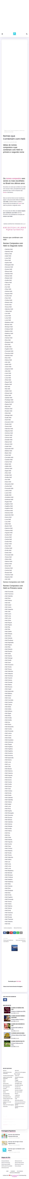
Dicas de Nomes (5, 1160)
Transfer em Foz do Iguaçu (19, 1107)
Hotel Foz (17, 1075)
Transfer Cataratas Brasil (19, 1078)
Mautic (16, 1093)
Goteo (4, 1091)
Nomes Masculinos (19, 1162)
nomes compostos (15, 130)
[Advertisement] (14, 16)
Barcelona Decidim (7, 1085)
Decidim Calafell (19, 1090)
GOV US (4, 1070)
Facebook (13, 1171)
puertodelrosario (7, 1096)
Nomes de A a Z (18, 1160)
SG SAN (18, 981)
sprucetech (5, 1090)
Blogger (16, 1080)
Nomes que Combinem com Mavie (16, 1149)
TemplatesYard (15, 1175)
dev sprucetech (18, 1091)
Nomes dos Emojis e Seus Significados (15, 1142)
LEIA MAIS (17, 1013)
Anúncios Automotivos (20, 1102)
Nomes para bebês (6, 1164)
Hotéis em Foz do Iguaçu (7, 1102)
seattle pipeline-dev (8, 1098)
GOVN (4, 1080)
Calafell (5, 1088)
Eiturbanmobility (19, 1085)
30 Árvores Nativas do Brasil (17, 1033)
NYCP (4, 1081)
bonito (5, 192)
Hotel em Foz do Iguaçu (20, 1072)
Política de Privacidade (7, 1165)
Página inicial (7, 130)
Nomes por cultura (19, 1164)
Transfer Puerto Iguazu (8, 1075)
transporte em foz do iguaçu (20, 1104)
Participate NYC (18, 1081)
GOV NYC (17, 1070)
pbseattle (17, 1096)
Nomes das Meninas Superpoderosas (14, 1135)
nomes (20, 203)
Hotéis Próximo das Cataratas (7, 1078)
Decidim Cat (18, 1088)
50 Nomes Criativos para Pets (17, 1041)
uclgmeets (17, 1095)
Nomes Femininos (18, 927)
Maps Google (17, 1073)
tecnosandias (6, 1093)
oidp (16, 1098)
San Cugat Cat (6, 1086)
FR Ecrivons (6, 1083)
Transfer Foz (17, 1086)
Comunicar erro (5, 1167)
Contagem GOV (18, 1083)
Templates (14, 1176)
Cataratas (5, 1106)
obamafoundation (19, 1100)
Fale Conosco (20, 1171)
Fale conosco (18, 1165)
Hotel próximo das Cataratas (7, 1073)
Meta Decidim (6, 1095)
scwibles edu (6, 1100)
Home (7, 1171)
